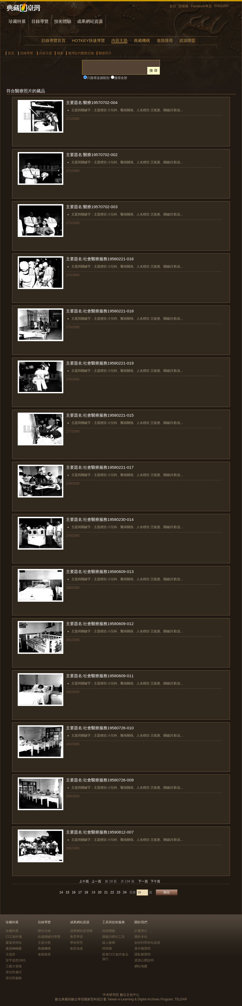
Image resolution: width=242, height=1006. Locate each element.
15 (67, 892)
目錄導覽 (40, 21)
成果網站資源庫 (81, 931)
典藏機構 (142, 40)
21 (106, 892)
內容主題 (119, 40)
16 (73, 892)
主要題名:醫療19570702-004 (92, 102)
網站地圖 (140, 966)
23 (118, 892)
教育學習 (76, 937)
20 (99, 892)
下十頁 (155, 881)
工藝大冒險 (14, 966)
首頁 (173, 6)
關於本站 (140, 937)
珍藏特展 (17, 21)
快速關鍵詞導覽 (49, 937)
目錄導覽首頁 (53, 40)
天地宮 (10, 954)
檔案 (60, 53)
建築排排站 (14, 942)
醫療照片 (105, 53)
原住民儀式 (14, 972)
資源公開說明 (144, 960)
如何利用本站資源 (147, 942)
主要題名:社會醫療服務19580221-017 (100, 467)
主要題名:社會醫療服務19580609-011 (100, 675)
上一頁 (96, 881)
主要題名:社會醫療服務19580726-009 (100, 780)
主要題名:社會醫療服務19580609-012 (100, 623)
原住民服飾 (14, 978)
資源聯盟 (187, 40)
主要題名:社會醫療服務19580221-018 (100, 311)
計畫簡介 (140, 931)
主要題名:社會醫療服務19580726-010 (100, 728)
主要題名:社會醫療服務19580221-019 (100, 363)
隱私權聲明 (142, 954)
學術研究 (76, 942)
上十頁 (84, 881)
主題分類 (44, 942)
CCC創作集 (14, 937)
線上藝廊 (108, 942)
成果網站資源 (90, 21)
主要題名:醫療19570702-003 (92, 206)
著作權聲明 (142, 948)
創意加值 (76, 948)
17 (80, 892)
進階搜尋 (165, 40)
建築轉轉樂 (14, 948)
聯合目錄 (44, 931)
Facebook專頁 (201, 6)
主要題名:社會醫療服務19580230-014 (100, 519)
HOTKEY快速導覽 (88, 40)
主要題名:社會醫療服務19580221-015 (100, 415)
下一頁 (143, 881)
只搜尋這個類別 (98, 78)
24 (124, 892)
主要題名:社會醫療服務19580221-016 (100, 259)
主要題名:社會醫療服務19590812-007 (100, 832)
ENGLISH (221, 6)
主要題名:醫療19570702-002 (92, 154)
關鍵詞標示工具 (113, 937)
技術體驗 (62, 21)
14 (61, 892)
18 (86, 892)
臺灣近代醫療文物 (81, 53)
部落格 (183, 6)
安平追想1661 (16, 960)
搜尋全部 (120, 78)
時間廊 (107, 948)
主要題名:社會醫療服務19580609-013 (100, 571)
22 (112, 892)
